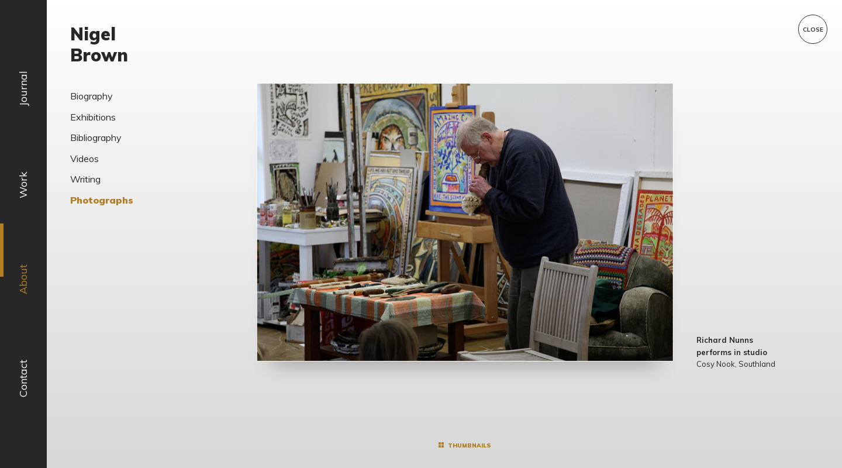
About (23, 279)
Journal (23, 88)
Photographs (101, 200)
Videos (84, 158)
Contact (23, 378)
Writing (85, 179)
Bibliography (96, 137)
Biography (91, 96)
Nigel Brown (99, 44)
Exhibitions (93, 117)
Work (23, 184)
